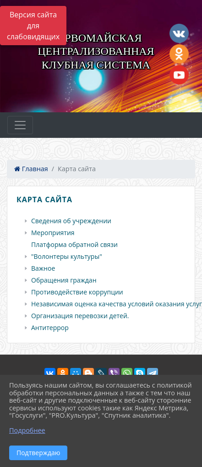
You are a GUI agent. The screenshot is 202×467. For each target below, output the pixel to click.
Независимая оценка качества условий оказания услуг (116, 304)
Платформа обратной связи (74, 244)
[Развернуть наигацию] (20, 125)
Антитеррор (50, 327)
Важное (43, 268)
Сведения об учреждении (71, 221)
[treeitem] (103, 221)
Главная (31, 168)
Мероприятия (53, 232)
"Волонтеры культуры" (66, 256)
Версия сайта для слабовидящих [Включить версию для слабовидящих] (33, 26)
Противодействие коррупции (77, 292)
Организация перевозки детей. (80, 316)
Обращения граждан (64, 280)
